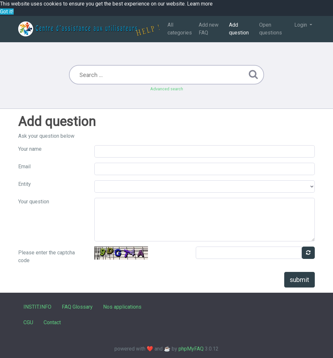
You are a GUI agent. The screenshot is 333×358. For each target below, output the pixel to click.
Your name (30, 149)
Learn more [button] (200, 4)
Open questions (270, 29)
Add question (239, 29)
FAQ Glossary (77, 307)
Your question (33, 201)
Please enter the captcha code (46, 256)
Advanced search (166, 88)
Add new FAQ (209, 29)
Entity (24, 184)
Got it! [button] (7, 11)
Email (24, 166)
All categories (179, 29)
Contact (52, 322)
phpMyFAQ (191, 349)
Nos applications (122, 307)
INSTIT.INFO (37, 307)
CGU (28, 322)
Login (301, 25)
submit (299, 280)
